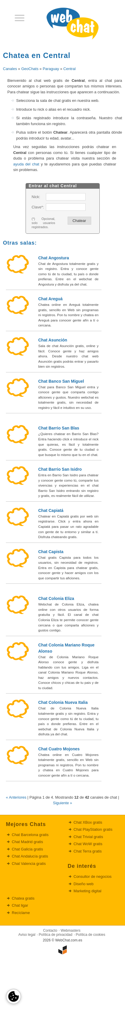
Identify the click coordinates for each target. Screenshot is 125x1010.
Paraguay (51, 69)
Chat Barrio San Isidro (60, 469)
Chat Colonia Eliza (56, 598)
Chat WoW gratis (88, 844)
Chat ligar (20, 905)
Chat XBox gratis (88, 822)
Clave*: (38, 207)
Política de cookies (90, 935)
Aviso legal (26, 935)
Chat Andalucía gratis (30, 856)
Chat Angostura (53, 258)
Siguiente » (62, 803)
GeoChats (30, 69)
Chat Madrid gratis (27, 842)
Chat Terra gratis (88, 851)
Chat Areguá (50, 298)
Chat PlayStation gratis (93, 829)
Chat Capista (51, 551)
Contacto (50, 930)
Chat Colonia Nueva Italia (63, 702)
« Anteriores (16, 797)
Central (69, 69)
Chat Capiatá (51, 510)
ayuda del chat (26, 164)
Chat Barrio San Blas (58, 428)
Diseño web (84, 884)
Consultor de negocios (92, 876)
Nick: (36, 197)
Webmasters (70, 930)
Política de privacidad (55, 935)
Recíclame (21, 913)
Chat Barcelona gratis (30, 834)
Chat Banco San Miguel (61, 381)
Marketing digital (87, 891)
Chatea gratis (23, 898)
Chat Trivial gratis (88, 837)
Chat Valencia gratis (29, 863)
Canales (10, 69)
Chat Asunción (52, 340)
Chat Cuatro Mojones (59, 749)
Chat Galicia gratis (27, 849)
